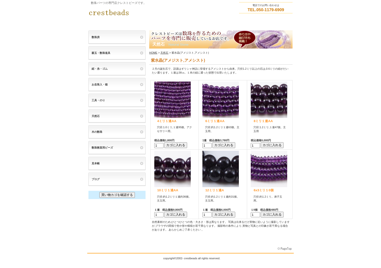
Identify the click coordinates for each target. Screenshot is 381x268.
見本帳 (96, 163)
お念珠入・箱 (100, 84)
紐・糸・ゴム (100, 68)
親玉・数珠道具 (101, 52)
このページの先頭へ (285, 249)
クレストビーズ (137, 12)
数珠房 (96, 37)
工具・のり (98, 100)
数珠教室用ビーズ (102, 147)
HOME (153, 52)
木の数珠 (97, 131)
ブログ (96, 179)
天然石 (164, 52)
